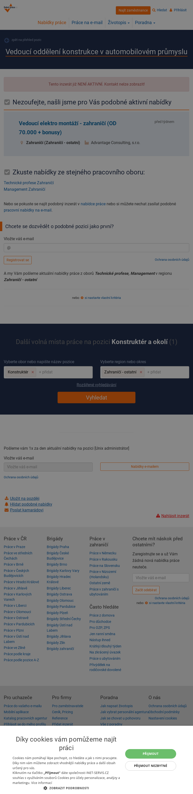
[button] (66, 787)
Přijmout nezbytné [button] (150, 766)
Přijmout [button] (151, 754)
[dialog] (96, 760)
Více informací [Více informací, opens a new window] (41, 783)
